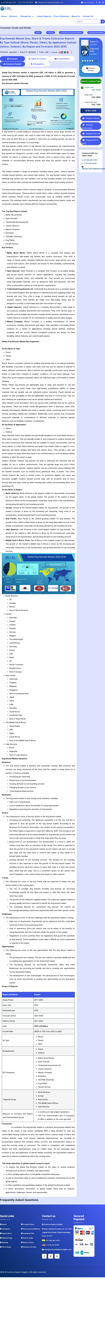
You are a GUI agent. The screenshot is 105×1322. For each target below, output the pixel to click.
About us (76, 16)
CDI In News (5, 1244)
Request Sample (90, 69)
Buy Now (90, 111)
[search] (103, 21)
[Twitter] (100, 2)
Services (13, 16)
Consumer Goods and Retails (71, 33)
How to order (27, 1235)
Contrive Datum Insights (52, 1221)
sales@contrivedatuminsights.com (49, 2)
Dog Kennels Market (96, 33)
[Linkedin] (103, 2)
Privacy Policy (27, 1221)
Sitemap (4, 1239)
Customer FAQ (27, 1230)
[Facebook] (97, 2)
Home (4, 16)
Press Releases (61, 16)
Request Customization (86, 126)
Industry (51, 33)
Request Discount (90, 133)
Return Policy (27, 1239)
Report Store (6, 1230)
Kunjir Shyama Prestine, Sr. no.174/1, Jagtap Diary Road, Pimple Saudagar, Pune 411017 (57, 1229)
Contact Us (88, 16)
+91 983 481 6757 (8, 2)
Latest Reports (44, 16)
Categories (27, 16)
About (3, 1221)
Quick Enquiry (87, 2)
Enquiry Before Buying (89, 141)
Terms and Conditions (30, 1226)
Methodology (6, 1235)
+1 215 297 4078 (26, 2)
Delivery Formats (28, 1244)
